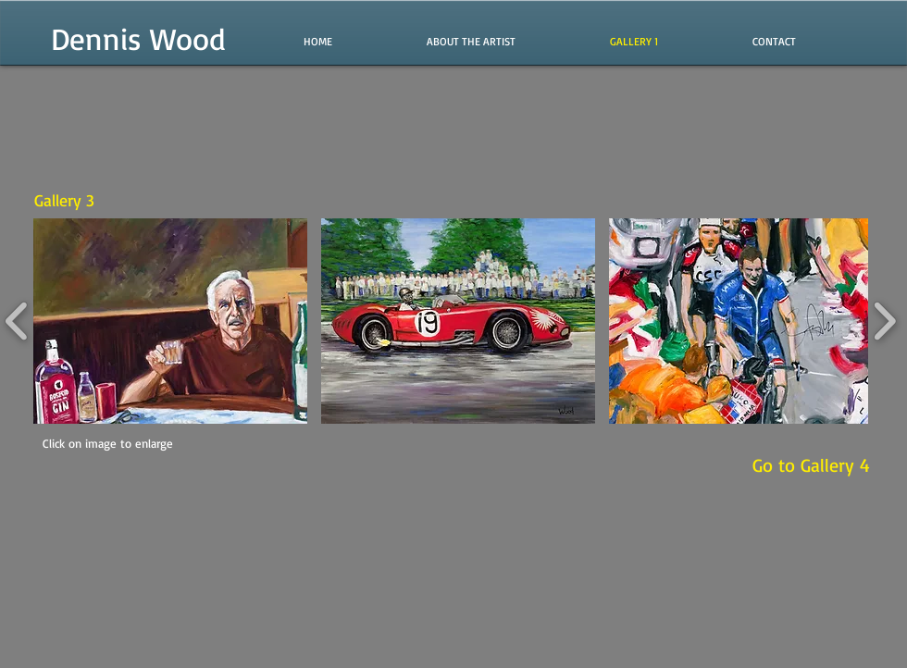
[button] (170, 321)
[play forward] (884, 321)
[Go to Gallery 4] (811, 465)
